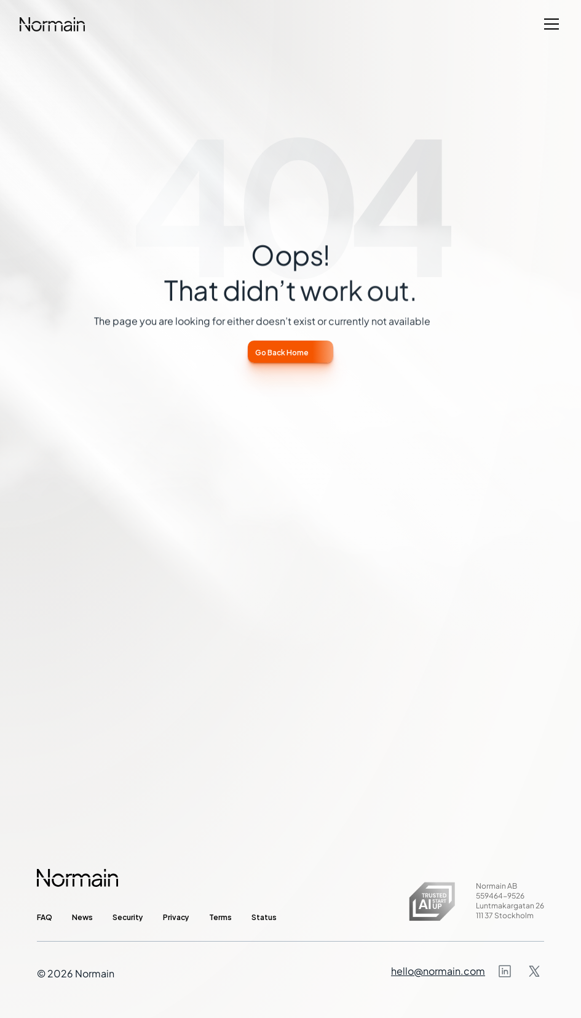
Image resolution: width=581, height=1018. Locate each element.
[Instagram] (505, 971)
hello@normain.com (438, 970)
